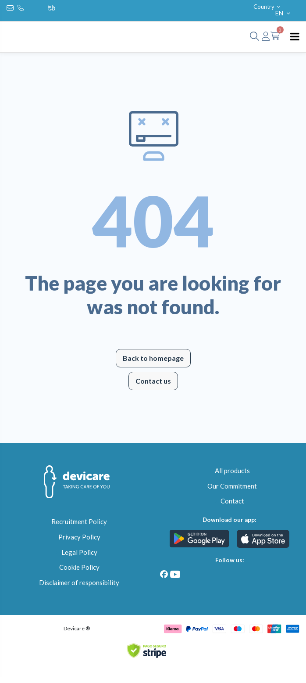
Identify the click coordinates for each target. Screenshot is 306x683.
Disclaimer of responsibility (79, 582)
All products (232, 471)
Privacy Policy (79, 537)
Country (267, 6)
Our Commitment (232, 486)
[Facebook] (164, 574)
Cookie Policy (79, 567)
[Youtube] (174, 574)
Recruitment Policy (79, 521)
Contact (232, 501)
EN (283, 13)
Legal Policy (79, 552)
